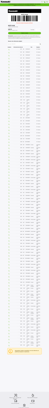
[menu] (47, 2)
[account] (42, 1)
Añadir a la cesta (24, 33)
